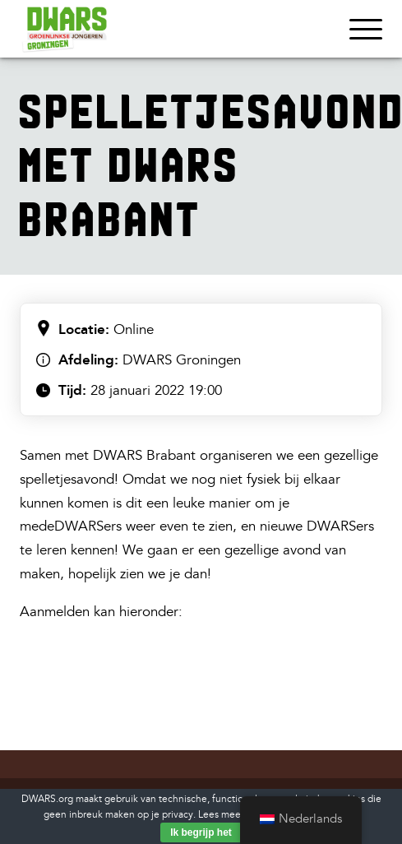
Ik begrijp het (201, 832)
